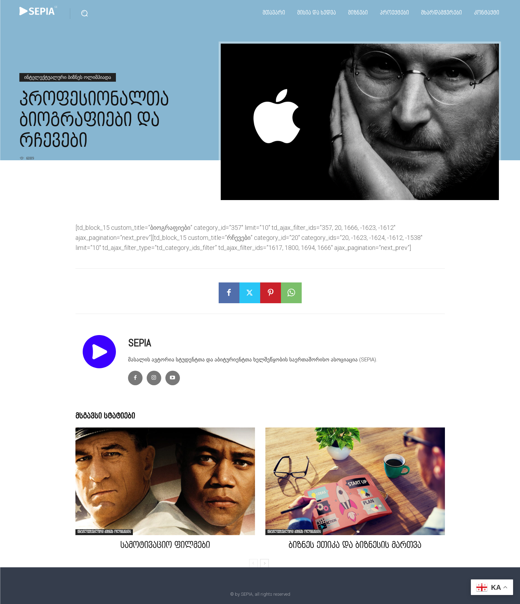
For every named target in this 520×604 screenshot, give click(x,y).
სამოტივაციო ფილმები (165, 546)
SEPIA (139, 343)
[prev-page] (253, 563)
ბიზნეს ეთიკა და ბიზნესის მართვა (355, 546)
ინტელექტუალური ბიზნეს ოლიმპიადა (67, 77)
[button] (84, 13)
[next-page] (264, 563)
